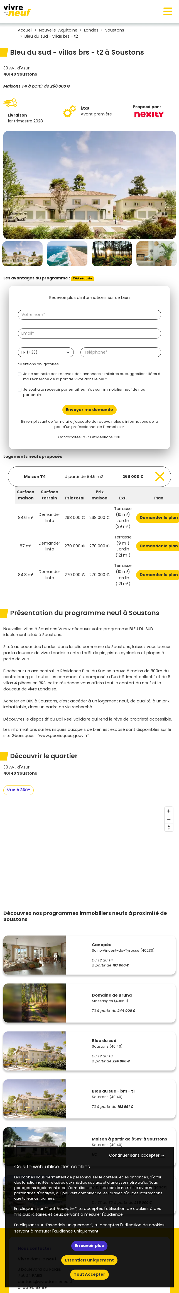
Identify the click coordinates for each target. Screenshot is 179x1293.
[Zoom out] (169, 819)
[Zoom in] (169, 811)
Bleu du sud (104, 1040)
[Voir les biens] (89, 476)
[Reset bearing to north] (169, 827)
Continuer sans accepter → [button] (137, 1155)
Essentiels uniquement (89, 1260)
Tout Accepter (89, 1274)
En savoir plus (89, 1245)
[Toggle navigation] (168, 11)
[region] (89, 846)
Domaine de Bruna (112, 995)
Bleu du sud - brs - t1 (113, 1091)
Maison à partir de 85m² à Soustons (129, 1139)
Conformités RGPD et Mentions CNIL (89, 437)
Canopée (102, 945)
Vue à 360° (18, 790)
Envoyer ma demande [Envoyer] (89, 409)
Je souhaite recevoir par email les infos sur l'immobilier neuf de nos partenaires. (84, 392)
